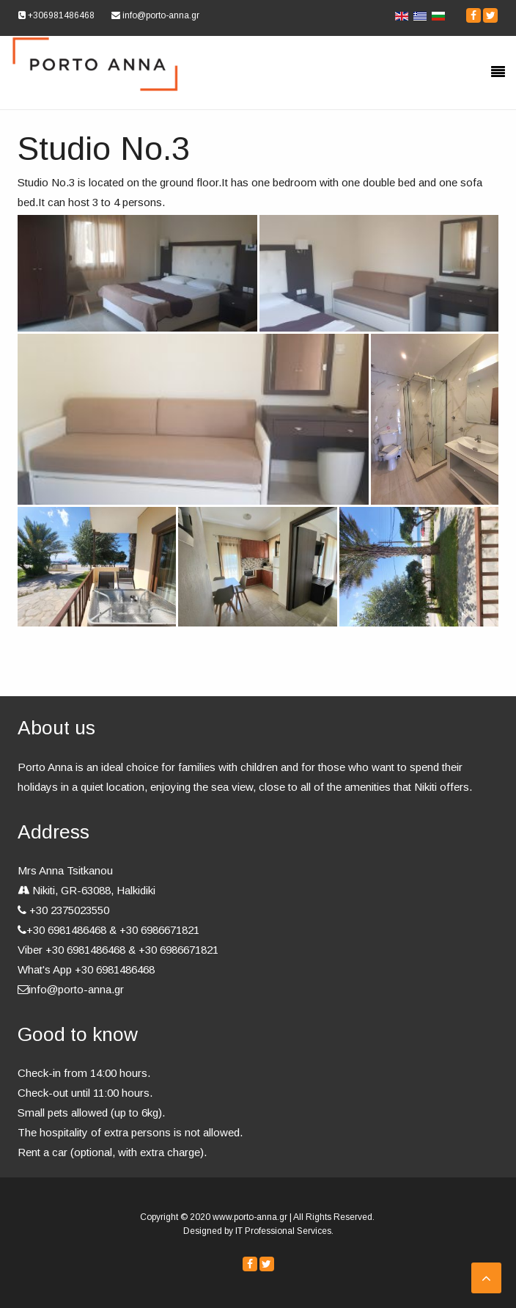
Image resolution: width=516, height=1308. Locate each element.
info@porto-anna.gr (155, 15)
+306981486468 (56, 15)
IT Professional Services (283, 1231)
